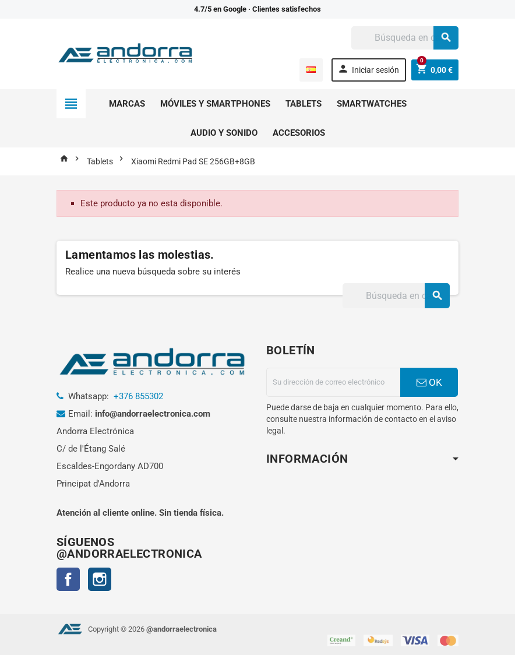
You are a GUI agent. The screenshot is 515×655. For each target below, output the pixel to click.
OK (429, 382)
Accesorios (299, 133)
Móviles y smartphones (215, 103)
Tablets (303, 103)
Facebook (68, 579)
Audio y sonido (224, 133)
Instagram (99, 579)
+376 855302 (138, 396)
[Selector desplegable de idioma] (311, 70)
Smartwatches (372, 103)
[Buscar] (404, 38)
